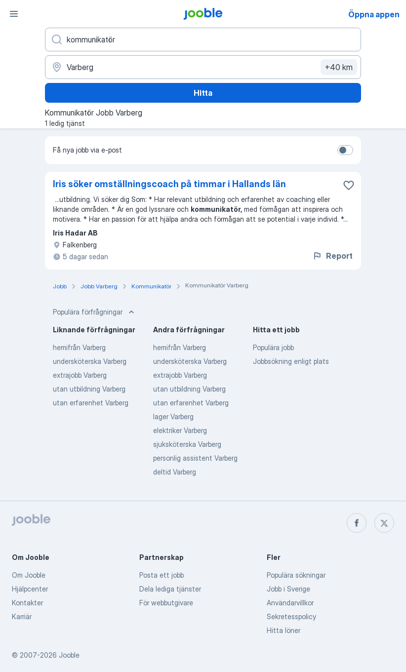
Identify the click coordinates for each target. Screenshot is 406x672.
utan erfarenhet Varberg (90, 402)
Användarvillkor (290, 602)
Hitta (203, 93)
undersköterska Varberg (89, 361)
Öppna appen (374, 14)
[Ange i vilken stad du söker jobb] (203, 67)
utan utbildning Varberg (89, 389)
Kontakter (27, 602)
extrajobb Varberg (80, 375)
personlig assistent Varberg (195, 458)
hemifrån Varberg (79, 347)
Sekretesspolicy (291, 616)
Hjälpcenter (30, 589)
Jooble (69, 655)
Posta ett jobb (161, 575)
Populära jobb (273, 347)
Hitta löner (283, 630)
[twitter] (384, 523)
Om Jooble (28, 575)
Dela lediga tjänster (170, 589)
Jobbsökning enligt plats (291, 361)
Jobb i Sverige (288, 589)
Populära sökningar (296, 575)
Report (332, 256)
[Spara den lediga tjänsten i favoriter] (348, 185)
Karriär (22, 616)
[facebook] (356, 523)
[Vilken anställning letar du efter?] (203, 39)
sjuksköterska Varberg (187, 444)
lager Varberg (173, 416)
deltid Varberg (174, 472)
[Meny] (14, 14)
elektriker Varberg (180, 430)
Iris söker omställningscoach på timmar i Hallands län (169, 184)
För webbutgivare (166, 602)
